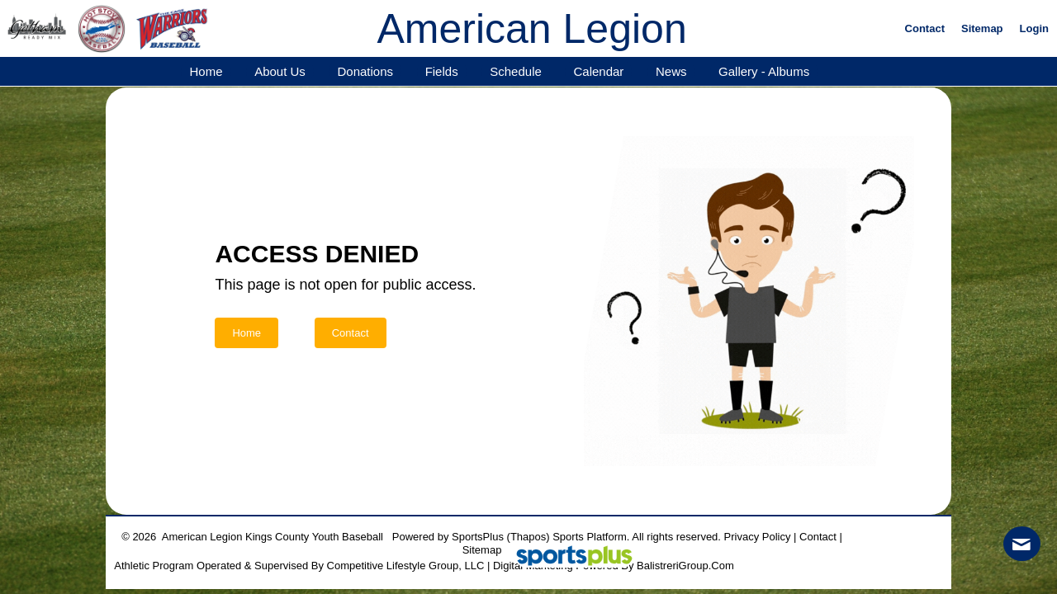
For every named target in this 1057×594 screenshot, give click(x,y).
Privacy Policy (757, 536)
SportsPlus (478, 536)
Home (246, 333)
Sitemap (482, 550)
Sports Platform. (590, 536)
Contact (818, 536)
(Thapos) (528, 536)
